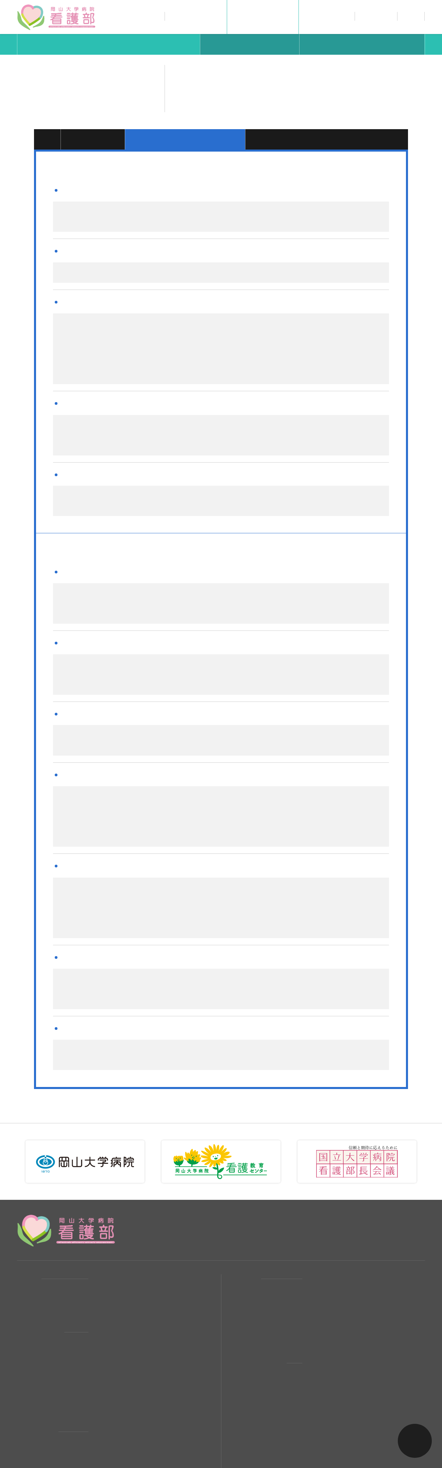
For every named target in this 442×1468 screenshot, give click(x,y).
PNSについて (112, 1341)
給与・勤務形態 (329, 1242)
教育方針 (250, 44)
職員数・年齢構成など (124, 1326)
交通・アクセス (115, 1242)
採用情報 (376, 16)
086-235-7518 (329, 1177)
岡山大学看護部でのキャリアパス (352, 1310)
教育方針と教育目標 (335, 1341)
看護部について (196, 16)
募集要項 (320, 1226)
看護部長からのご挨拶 (124, 1295)
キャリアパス (109, 44)
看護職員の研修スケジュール (346, 1326)
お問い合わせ (411, 17)
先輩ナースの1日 (117, 1379)
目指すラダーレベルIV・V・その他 (327, 139)
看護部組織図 (112, 1310)
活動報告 (106, 1226)
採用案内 (243, 1226)
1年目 (47, 139)
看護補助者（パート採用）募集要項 (355, 1288)
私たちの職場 (326, 16)
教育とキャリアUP (262, 16)
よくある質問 (326, 1272)
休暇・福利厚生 (329, 1257)
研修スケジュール (362, 44)
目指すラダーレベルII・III (186, 139)
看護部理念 (109, 1279)
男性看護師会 (112, 1395)
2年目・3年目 (93, 139)
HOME (26, 1226)
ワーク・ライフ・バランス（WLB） (141, 1357)
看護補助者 (109, 1410)
